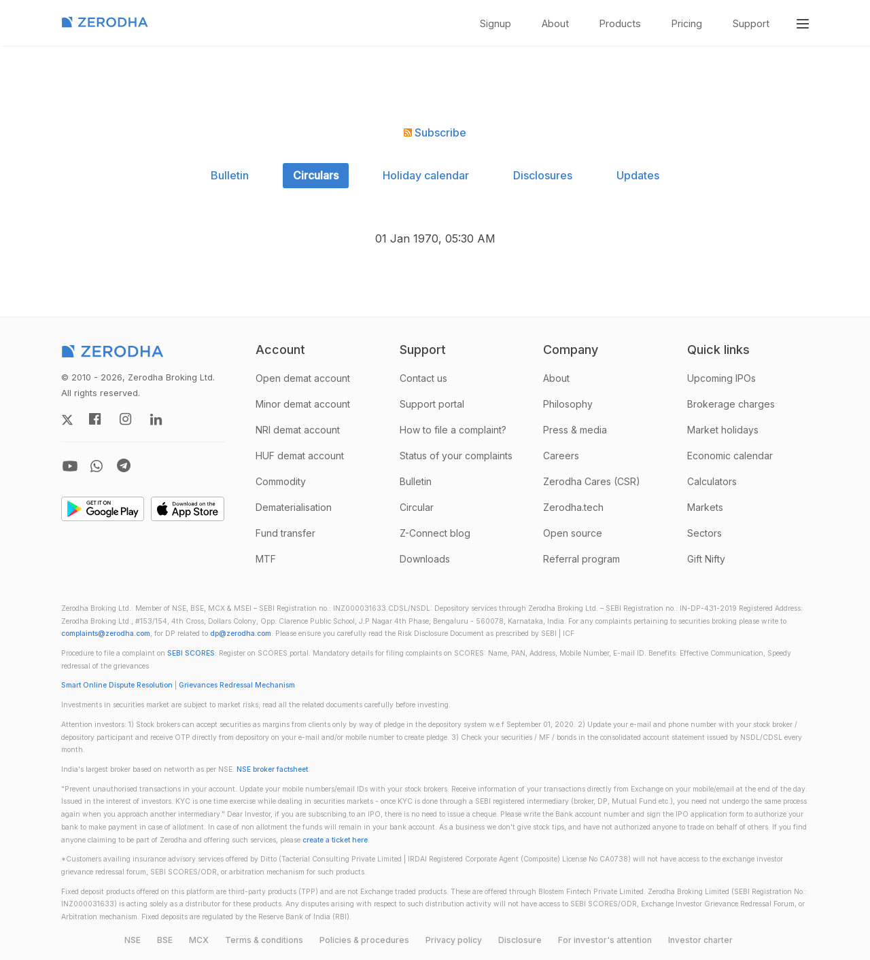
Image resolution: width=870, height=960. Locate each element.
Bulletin (230, 175)
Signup (495, 23)
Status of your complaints (456, 455)
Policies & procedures (364, 940)
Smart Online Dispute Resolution (117, 685)
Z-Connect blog (435, 533)
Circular (417, 507)
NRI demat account (298, 429)
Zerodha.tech (573, 507)
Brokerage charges (731, 404)
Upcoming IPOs (721, 378)
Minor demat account (303, 404)
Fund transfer (285, 533)
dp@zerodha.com (240, 633)
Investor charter (700, 940)
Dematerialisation (294, 507)
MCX (199, 940)
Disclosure (520, 940)
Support (751, 23)
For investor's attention (605, 940)
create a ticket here (335, 840)
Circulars (315, 175)
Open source (572, 533)
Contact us (423, 378)
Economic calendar (730, 455)
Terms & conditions (264, 940)
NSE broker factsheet (272, 769)
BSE (165, 940)
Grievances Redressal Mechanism (237, 685)
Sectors (704, 533)
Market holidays (723, 429)
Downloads (425, 559)
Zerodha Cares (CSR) (591, 481)
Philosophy (568, 404)
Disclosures (542, 175)
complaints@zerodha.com (105, 633)
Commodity (281, 481)
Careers (561, 455)
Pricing (687, 23)
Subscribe (435, 132)
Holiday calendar (426, 175)
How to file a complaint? (453, 429)
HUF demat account (300, 455)
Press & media (575, 429)
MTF (266, 559)
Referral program (581, 559)
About (555, 23)
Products (620, 23)
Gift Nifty (706, 559)
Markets (705, 507)
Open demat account (303, 378)
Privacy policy (453, 940)
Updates (637, 175)
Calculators (712, 481)
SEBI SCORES (191, 653)
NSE (132, 940)
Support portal (432, 404)
